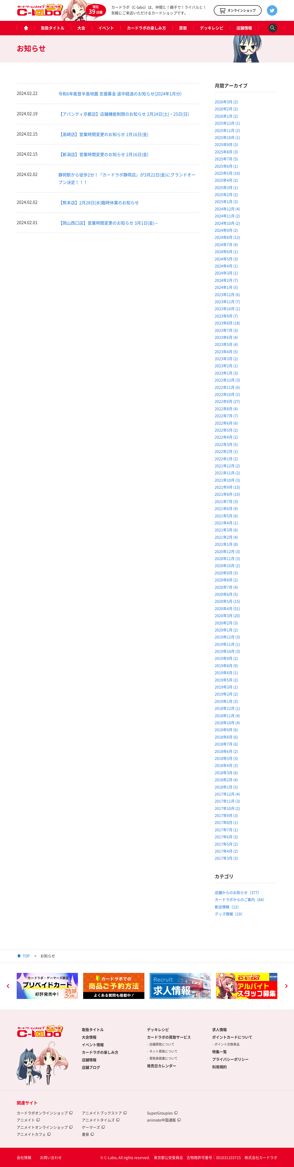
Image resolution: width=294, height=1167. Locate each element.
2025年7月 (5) (226, 158)
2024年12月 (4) (227, 208)
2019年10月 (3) (227, 651)
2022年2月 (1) (226, 451)
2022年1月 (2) (226, 458)
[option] (47, 986)
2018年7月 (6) (226, 743)
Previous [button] (7, 987)
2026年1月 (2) (226, 116)
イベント (106, 28)
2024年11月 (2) (227, 215)
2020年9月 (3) (226, 572)
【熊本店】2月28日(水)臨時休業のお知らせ (98, 202)
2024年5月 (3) (226, 258)
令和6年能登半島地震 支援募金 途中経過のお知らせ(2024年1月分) (119, 93)
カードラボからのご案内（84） (240, 899)
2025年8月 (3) (226, 151)
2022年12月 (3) (227, 379)
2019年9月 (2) (226, 658)
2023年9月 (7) (226, 315)
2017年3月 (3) (226, 858)
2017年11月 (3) (227, 801)
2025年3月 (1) (226, 187)
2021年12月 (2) (227, 465)
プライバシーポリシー (230, 1059)
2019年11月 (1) (227, 644)
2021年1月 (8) (226, 544)
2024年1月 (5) (226, 287)
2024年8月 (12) (227, 237)
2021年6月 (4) (226, 508)
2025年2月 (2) (226, 194)
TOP (26, 955)
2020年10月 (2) (227, 565)
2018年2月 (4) (226, 779)
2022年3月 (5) (226, 444)
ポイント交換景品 (227, 1044)
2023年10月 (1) (227, 308)
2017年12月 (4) (227, 793)
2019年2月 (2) (226, 693)
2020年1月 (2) (226, 629)
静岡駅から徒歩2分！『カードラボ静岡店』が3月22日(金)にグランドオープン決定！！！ (126, 178)
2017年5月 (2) (226, 844)
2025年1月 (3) (226, 201)
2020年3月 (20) (227, 615)
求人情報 (219, 1029)
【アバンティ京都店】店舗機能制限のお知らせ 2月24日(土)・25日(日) (123, 114)
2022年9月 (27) (227, 401)
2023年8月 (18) (227, 322)
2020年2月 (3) (226, 622)
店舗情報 (244, 28)
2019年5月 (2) (226, 679)
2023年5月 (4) (226, 344)
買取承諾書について (163, 1058)
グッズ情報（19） (229, 913)
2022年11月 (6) (227, 387)
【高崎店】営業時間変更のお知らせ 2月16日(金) (103, 134)
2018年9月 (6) (226, 729)
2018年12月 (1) (227, 708)
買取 (183, 28)
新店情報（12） (228, 906)
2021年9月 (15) (227, 487)
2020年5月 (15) (227, 601)
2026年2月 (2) (226, 108)
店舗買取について (161, 1044)
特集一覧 (219, 1051)
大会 (81, 28)
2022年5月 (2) (226, 430)
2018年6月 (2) (226, 751)
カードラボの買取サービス (169, 1037)
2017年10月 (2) (227, 808)
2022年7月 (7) (226, 415)
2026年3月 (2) (226, 101)
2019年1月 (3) (226, 701)
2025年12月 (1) (227, 123)
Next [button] (286, 987)
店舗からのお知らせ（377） (238, 892)
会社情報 (24, 1157)
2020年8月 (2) (226, 579)
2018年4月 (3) (226, 765)
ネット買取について (163, 1051)
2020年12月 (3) (227, 551)
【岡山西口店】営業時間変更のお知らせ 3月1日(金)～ (108, 223)
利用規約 (219, 1066)
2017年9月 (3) (226, 815)
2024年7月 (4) (226, 244)
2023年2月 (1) (226, 365)
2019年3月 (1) (226, 686)
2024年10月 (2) (227, 223)
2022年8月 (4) (226, 408)
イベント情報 (93, 1044)
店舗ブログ (91, 1067)
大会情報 (89, 1037)
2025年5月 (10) (227, 173)
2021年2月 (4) (226, 537)
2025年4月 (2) (226, 180)
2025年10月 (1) (227, 137)
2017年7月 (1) (226, 829)
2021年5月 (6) (226, 515)
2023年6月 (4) (226, 337)
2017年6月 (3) (226, 836)
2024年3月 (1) (226, 272)
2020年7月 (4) (226, 587)
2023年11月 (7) (227, 301)
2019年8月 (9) (226, 665)
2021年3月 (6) (226, 529)
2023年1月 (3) (226, 372)
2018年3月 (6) (226, 772)
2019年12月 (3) (227, 636)
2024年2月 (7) (226, 280)
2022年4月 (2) (226, 437)
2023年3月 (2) (226, 358)
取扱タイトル (52, 28)
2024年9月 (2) (226, 230)
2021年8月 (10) (227, 494)
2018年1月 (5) (226, 786)
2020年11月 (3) (227, 558)
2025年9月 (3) (226, 144)
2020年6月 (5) (226, 594)
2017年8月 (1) (226, 822)
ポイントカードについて (232, 1037)
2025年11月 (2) (227, 130)
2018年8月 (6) (226, 736)
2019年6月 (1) (226, 672)
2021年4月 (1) (226, 522)
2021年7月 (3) (226, 501)
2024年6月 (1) (226, 251)
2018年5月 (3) (226, 758)
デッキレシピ (211, 28)
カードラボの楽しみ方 (146, 28)
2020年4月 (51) (227, 608)
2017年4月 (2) (226, 851)
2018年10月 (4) (227, 722)
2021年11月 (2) (227, 472)
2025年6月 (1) (226, 166)
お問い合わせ (51, 1157)
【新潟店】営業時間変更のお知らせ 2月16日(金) (103, 154)
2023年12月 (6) (227, 294)
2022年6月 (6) (226, 422)
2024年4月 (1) (226, 265)
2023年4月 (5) (226, 351)
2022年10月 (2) (227, 394)
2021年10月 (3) (227, 480)
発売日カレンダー (161, 1065)
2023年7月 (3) (226, 330)
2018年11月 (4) (227, 715)
